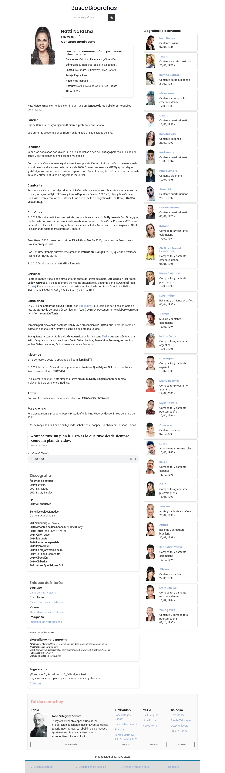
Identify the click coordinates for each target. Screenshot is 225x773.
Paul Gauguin (150, 715)
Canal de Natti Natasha (43, 592)
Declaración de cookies (92, 766)
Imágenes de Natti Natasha (46, 621)
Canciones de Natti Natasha (46, 602)
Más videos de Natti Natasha (47, 612)
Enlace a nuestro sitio (136, 766)
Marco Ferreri (150, 725)
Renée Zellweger (181, 720)
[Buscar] (111, 17)
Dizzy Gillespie (179, 725)
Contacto (173, 766)
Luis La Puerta (179, 731)
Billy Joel (120, 729)
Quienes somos (43, 766)
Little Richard (150, 720)
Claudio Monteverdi (126, 724)
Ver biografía (70, 745)
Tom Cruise (178, 715)
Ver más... (126, 745)
